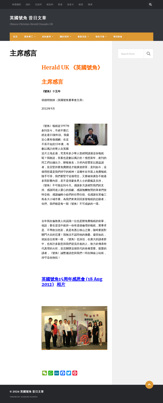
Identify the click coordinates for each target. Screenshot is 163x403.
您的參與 (46, 36)
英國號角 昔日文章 (28, 17)
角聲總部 (16, 4)
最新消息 (82, 36)
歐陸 (81, 4)
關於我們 (64, 36)
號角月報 (100, 36)
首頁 (15, 36)
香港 (60, 4)
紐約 (28, 4)
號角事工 (28, 36)
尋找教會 (117, 36)
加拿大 (70, 4)
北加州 (38, 4)
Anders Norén (29, 397)
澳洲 (90, 4)
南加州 (49, 4)
